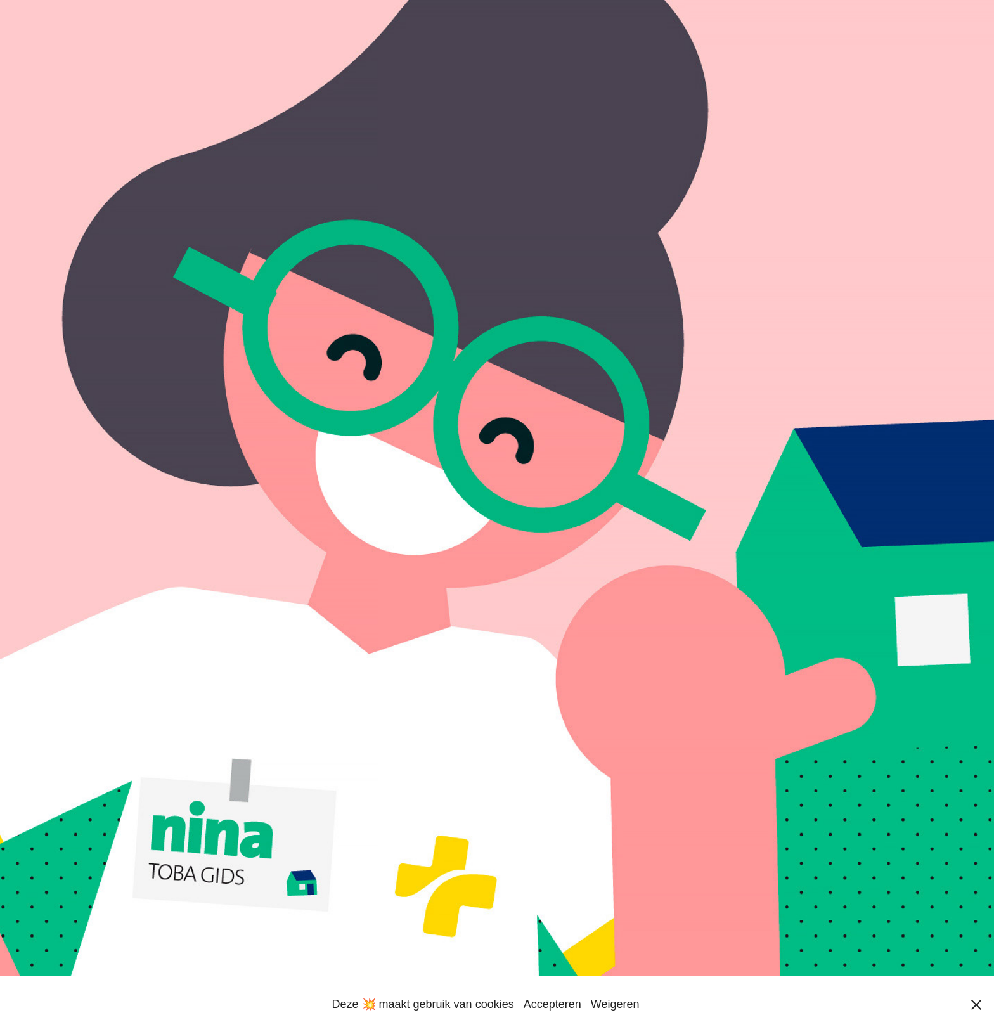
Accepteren (552, 1004)
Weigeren (615, 1004)
